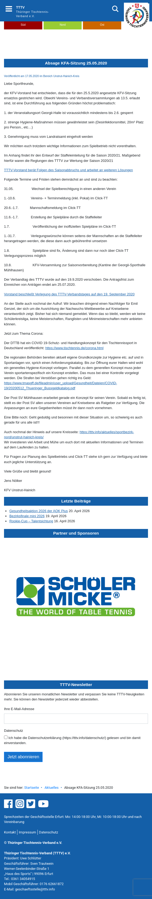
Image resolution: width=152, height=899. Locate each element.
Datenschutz (13, 731)
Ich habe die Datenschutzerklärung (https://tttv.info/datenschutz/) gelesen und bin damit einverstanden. (72, 740)
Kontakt (10, 832)
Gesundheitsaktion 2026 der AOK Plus (38, 511)
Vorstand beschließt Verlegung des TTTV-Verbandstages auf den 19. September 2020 (69, 294)
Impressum (27, 832)
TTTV (20, 7)
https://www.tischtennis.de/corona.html (74, 348)
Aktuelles (51, 788)
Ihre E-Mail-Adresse (19, 709)
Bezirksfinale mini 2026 (27, 516)
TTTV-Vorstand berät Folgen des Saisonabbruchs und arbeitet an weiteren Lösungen (68, 170)
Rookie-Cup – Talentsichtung (31, 521)
